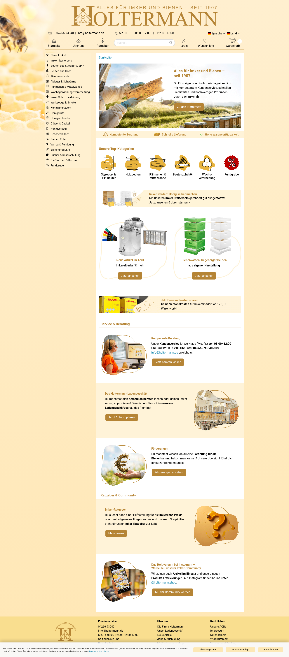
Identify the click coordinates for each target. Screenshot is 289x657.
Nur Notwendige (240, 649)
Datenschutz (218, 635)
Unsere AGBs (218, 626)
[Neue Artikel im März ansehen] (133, 250)
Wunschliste (206, 43)
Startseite (54, 43)
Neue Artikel (164, 635)
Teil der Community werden (172, 592)
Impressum (217, 630)
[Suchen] (171, 43)
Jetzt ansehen (130, 275)
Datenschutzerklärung (99, 651)
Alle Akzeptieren (208, 649)
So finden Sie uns (108, 639)
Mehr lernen (116, 533)
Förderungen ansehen (169, 472)
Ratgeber (103, 43)
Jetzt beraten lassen (168, 362)
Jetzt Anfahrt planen (121, 417)
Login (184, 43)
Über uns (78, 43)
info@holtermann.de (164, 352)
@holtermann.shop (163, 582)
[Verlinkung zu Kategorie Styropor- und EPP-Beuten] (207, 250)
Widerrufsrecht (219, 639)
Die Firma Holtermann (170, 626)
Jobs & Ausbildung (168, 639)
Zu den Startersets (189, 107)
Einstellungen (271, 649)
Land (234, 33)
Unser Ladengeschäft (170, 630)
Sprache (217, 33)
